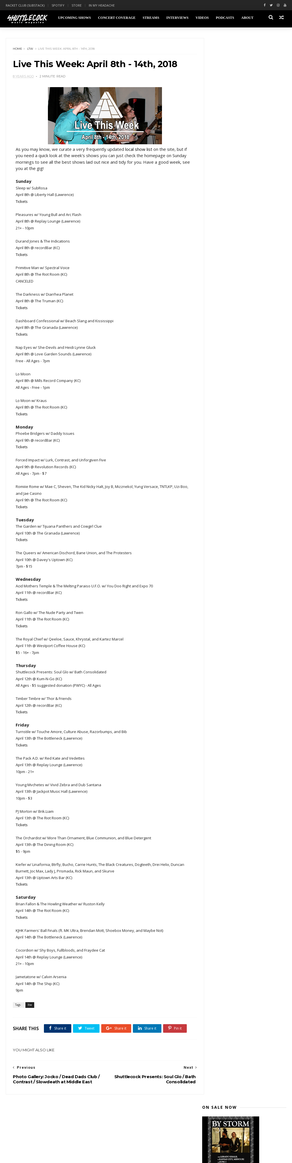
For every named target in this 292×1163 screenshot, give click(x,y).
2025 (213, 239)
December (224, 292)
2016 (213, 643)
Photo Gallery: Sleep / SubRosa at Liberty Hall (246, 450)
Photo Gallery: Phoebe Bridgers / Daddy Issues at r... (245, 438)
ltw (30, 50)
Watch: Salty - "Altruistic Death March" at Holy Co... (244, 589)
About (247, 18)
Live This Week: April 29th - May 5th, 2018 (245, 367)
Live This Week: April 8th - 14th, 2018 (244, 554)
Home (18, 50)
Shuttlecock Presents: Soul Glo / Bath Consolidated (245, 543)
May (218, 340)
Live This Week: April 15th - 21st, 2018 (245, 531)
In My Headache (102, 5)
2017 (213, 636)
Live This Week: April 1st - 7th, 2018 (248, 605)
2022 (213, 259)
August (221, 320)
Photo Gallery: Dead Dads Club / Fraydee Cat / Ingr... (244, 473)
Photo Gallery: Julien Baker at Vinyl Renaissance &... (247, 461)
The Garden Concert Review (240, 417)
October (222, 306)
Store (77, 5)
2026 (213, 232)
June (218, 333)
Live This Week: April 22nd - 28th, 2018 (246, 508)
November (224, 299)
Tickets (22, 202)
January (221, 627)
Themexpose (35, 1155)
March (220, 613)
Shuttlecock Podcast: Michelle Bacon (243, 519)
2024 (213, 246)
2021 (213, 266)
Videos (201, 18)
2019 (213, 280)
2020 (213, 273)
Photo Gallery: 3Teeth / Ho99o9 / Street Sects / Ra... (245, 355)
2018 (213, 286)
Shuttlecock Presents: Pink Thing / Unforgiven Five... (248, 485)
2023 (213, 252)
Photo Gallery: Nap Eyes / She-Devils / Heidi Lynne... (243, 427)
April (218, 347)
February (222, 620)
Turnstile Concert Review (238, 399)
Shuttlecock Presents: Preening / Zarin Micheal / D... (246, 496)
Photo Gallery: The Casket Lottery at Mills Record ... (247, 378)
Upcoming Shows (74, 18)
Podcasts (225, 18)
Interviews (177, 18)
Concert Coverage (116, 18)
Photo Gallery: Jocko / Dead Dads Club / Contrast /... (245, 566)
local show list (139, 150)
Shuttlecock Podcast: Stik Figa (243, 598)
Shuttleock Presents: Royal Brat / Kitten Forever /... (246, 577)
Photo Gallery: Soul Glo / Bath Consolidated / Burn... (242, 408)
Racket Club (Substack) (25, 5)
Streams (150, 18)
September (225, 313)
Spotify (58, 5)
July (217, 326)
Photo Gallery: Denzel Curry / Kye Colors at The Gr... (245, 390)
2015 (213, 649)
